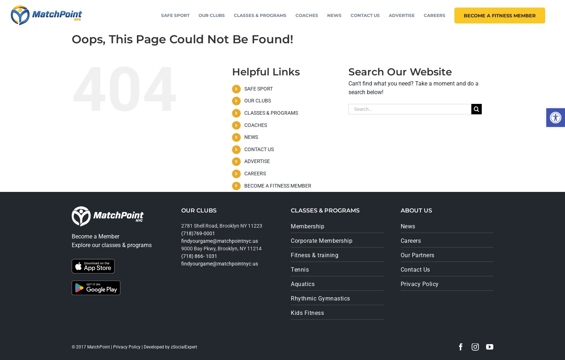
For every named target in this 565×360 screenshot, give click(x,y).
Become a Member (95, 236)
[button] (555, 117)
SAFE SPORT (258, 89)
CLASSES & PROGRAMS (271, 113)
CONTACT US (259, 149)
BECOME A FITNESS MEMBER (277, 186)
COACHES (255, 125)
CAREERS (255, 173)
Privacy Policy (127, 347)
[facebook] (460, 347)
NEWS (251, 137)
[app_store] (93, 261)
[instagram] (475, 347)
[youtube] (489, 347)
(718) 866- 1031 (199, 256)
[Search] (476, 109)
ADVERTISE (257, 161)
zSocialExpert (184, 347)
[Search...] (409, 109)
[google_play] (96, 283)
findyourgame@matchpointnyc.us (219, 241)
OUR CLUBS (257, 101)
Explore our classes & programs (112, 245)
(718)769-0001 (198, 233)
